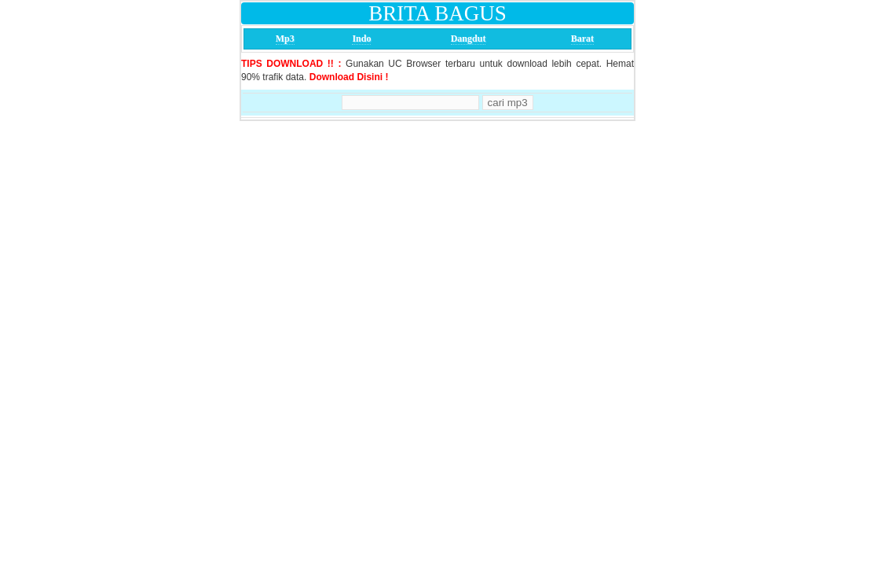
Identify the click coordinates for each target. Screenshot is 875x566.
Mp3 (285, 38)
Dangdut (468, 38)
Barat (582, 38)
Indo (361, 38)
